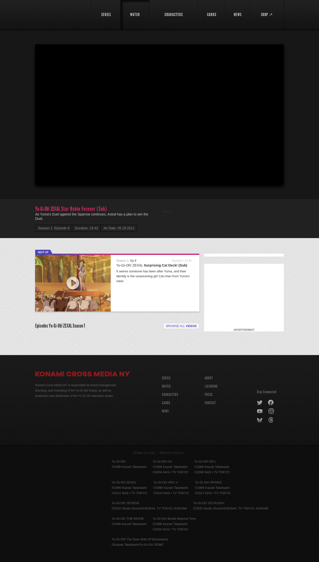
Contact (210, 403)
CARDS (166, 403)
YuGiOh (60, 14)
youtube (260, 411)
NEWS (165, 411)
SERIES (166, 378)
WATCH (166, 386)
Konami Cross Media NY (82, 375)
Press (208, 394)
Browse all (181, 326)
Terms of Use (144, 453)
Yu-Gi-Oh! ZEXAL (151, 265)
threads (272, 420)
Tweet (166, 211)
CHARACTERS (170, 394)
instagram (272, 411)
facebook (271, 403)
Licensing (211, 386)
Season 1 (79, 325)
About (209, 378)
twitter (260, 403)
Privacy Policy (172, 453)
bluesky (260, 420)
